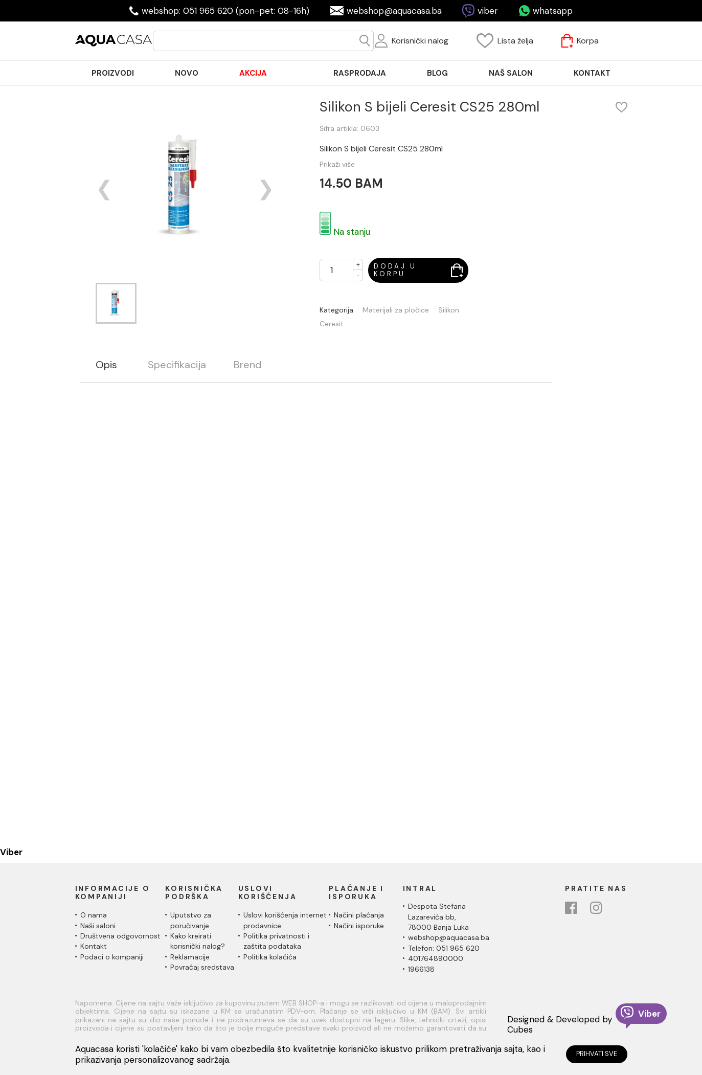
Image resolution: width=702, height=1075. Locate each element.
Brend (247, 365)
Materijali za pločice (396, 310)
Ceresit (332, 324)
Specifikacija (177, 365)
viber (488, 11)
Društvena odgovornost (120, 935)
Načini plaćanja (359, 915)
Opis (106, 365)
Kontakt (93, 946)
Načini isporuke (359, 925)
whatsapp (553, 11)
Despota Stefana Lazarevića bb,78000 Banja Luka (438, 917)
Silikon (448, 310)
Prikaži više (337, 164)
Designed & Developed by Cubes (559, 1024)
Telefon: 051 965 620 (444, 948)
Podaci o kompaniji (112, 956)
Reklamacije (190, 956)
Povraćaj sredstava (202, 967)
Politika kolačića (270, 956)
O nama (93, 915)
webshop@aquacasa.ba (394, 11)
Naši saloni (98, 925)
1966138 (421, 969)
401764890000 (435, 958)
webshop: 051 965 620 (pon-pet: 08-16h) (225, 11)
